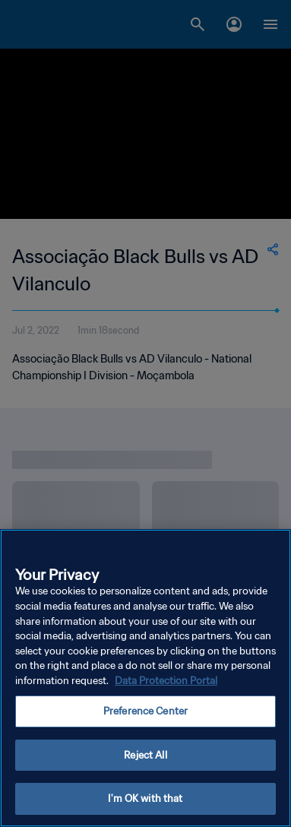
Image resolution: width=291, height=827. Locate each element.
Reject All (145, 760)
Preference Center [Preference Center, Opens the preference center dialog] (145, 716)
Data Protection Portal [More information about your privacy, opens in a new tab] (166, 686)
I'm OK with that (145, 804)
